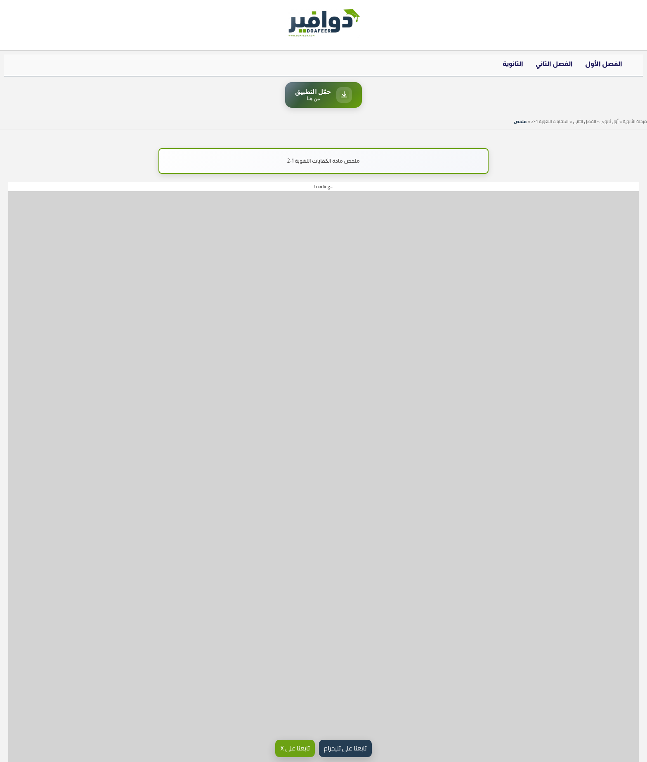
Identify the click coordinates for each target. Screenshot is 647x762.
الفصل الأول (603, 63)
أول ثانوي (610, 121)
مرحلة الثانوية (635, 121)
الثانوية (513, 63)
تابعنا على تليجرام (345, 748)
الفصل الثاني (554, 63)
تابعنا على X (294, 748)
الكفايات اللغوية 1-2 (550, 121)
